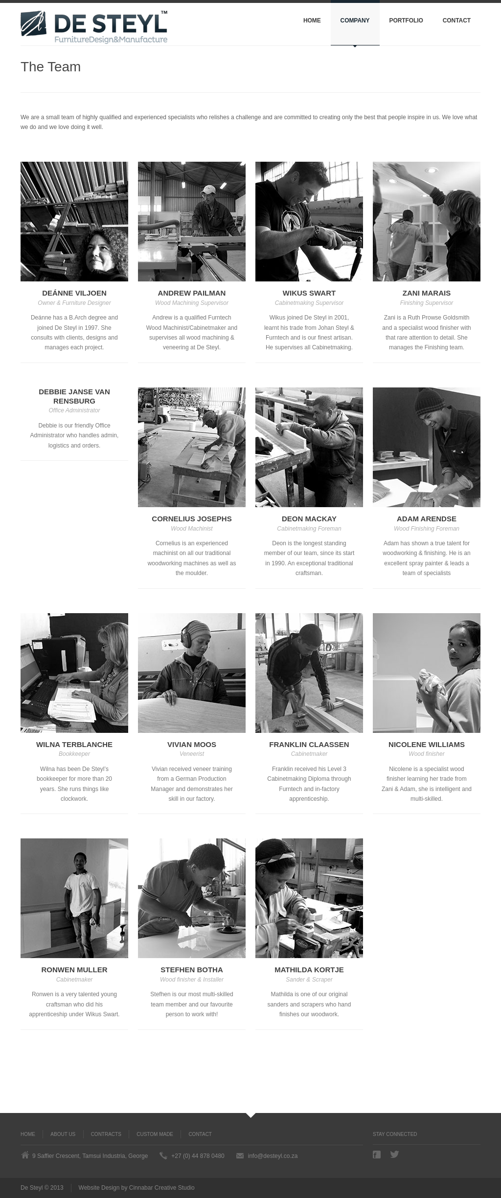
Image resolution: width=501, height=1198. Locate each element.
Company (355, 20)
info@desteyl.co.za (273, 1156)
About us (62, 1134)
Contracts (106, 1134)
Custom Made (155, 1134)
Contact (457, 20)
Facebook (378, 1154)
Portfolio (406, 20)
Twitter (395, 1154)
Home (312, 20)
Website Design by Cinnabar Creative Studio (137, 1187)
